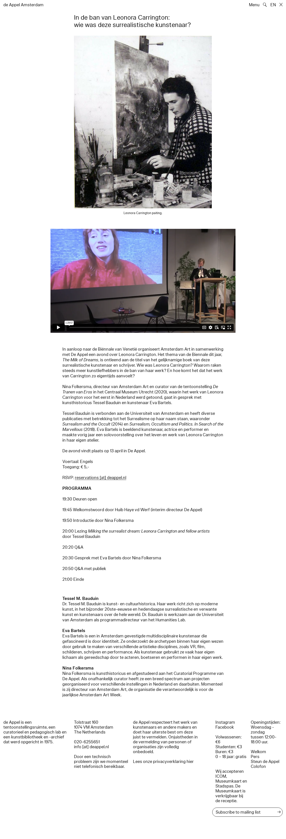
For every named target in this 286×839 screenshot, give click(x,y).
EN (273, 5)
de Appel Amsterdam (23, 5)
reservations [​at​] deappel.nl (100, 478)
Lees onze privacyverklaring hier (163, 762)
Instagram (225, 722)
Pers (255, 757)
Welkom (258, 752)
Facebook (224, 727)
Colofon (258, 766)
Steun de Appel (265, 762)
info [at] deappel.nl (91, 747)
